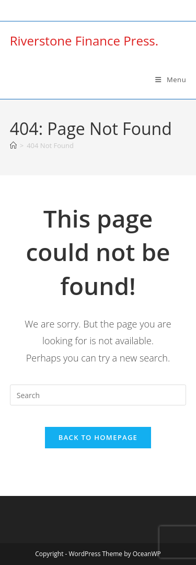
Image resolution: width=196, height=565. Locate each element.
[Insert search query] (98, 395)
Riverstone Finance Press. (84, 40)
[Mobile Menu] (170, 79)
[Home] (13, 145)
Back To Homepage (98, 437)
